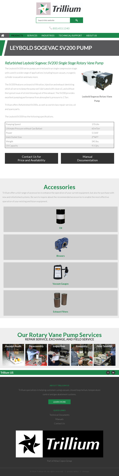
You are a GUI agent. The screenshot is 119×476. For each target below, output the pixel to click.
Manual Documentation (87, 158)
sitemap (85, 471)
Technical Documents (59, 414)
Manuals (59, 419)
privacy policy (73, 471)
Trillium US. (42, 471)
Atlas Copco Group (63, 460)
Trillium (59, 8)
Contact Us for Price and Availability (31, 158)
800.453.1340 (61, 28)
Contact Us (59, 423)
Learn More (59, 402)
